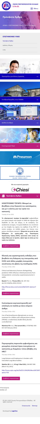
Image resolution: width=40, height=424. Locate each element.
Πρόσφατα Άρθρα (30, 25)
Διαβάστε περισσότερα (11, 246)
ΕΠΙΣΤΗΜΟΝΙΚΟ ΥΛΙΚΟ (16, 25)
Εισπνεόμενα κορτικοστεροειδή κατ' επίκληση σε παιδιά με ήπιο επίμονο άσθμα (17, 306)
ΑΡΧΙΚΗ (5, 25)
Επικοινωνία (26, 406)
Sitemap (34, 406)
